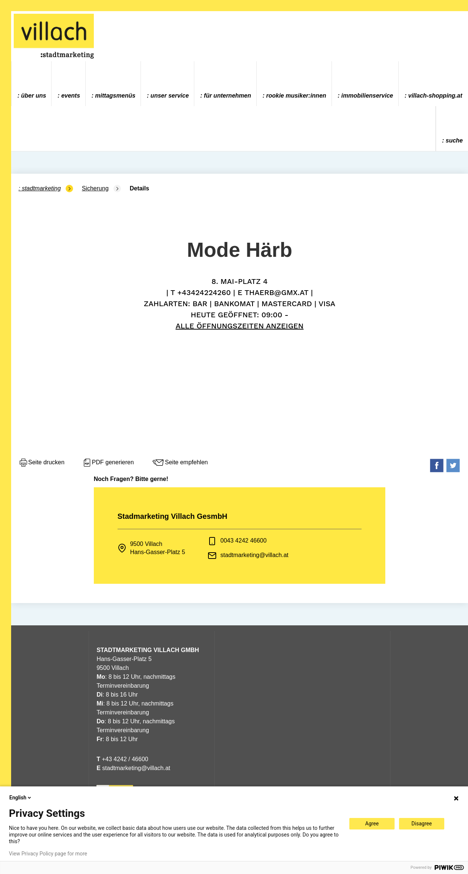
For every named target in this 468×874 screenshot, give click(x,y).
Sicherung (95, 188)
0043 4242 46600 (243, 540)
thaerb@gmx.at (276, 292)
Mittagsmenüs (115, 95)
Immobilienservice (367, 95)
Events (70, 95)
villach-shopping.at (435, 95)
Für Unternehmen (227, 95)
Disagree (422, 823)
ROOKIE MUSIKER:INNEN (296, 95)
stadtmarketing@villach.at (254, 555)
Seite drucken (42, 463)
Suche (454, 140)
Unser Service (170, 95)
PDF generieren (108, 463)
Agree (372, 823)
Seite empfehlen (180, 463)
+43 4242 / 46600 (122, 759)
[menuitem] (31, 83)
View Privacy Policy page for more (48, 854)
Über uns (33, 95)
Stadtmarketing (41, 188)
